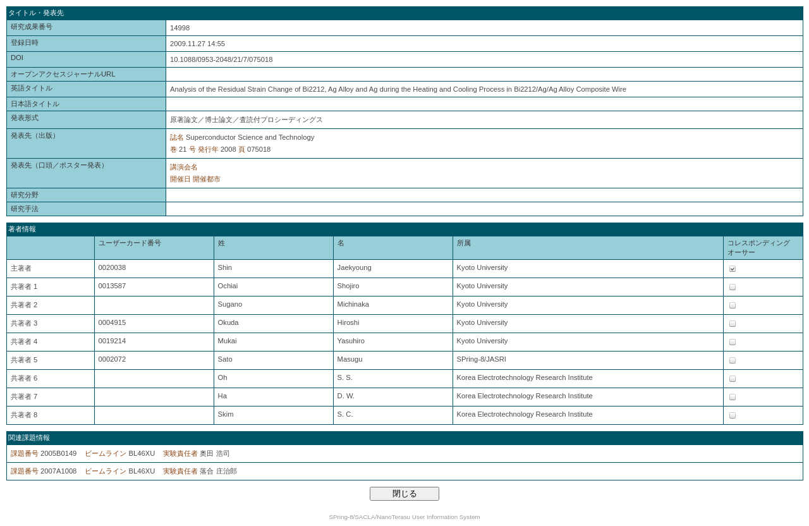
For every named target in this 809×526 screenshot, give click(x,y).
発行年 (208, 149)
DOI (17, 57)
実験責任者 (180, 453)
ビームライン (105, 453)
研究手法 (25, 208)
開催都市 (207, 179)
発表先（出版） (35, 135)
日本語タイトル (35, 103)
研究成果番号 (31, 26)
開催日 (180, 179)
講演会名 (184, 167)
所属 (464, 243)
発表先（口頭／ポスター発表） (59, 165)
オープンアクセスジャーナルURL (63, 74)
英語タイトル (31, 88)
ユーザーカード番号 (130, 243)
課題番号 (25, 453)
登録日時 (25, 42)
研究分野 (25, 195)
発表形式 (25, 117)
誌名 (177, 137)
